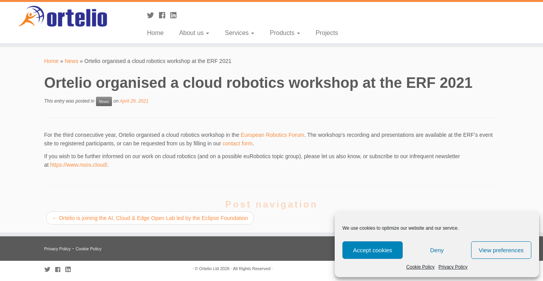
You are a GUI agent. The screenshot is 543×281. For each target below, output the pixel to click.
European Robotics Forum (272, 135)
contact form (238, 143)
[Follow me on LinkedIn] (176, 15)
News (71, 61)
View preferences (501, 250)
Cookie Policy (420, 267)
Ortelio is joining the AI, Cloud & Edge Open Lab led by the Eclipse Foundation (150, 218)
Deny (436, 250)
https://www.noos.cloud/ (78, 165)
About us (194, 33)
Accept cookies (372, 250)
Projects (327, 33)
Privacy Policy (453, 267)
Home (155, 33)
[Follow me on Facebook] (164, 15)
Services (239, 33)
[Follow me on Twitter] (153, 15)
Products (285, 33)
